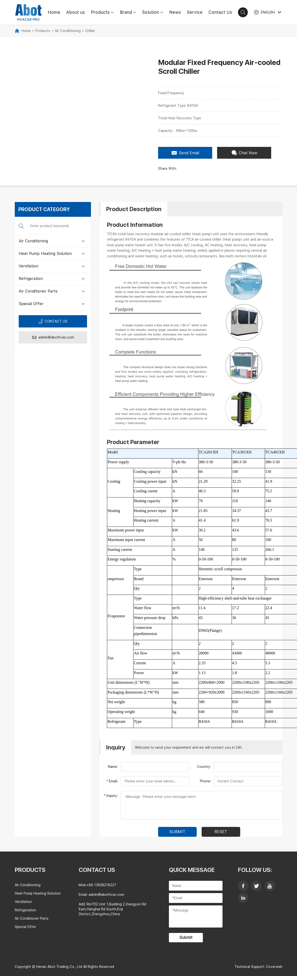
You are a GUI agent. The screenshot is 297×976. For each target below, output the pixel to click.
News (175, 12)
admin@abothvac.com (53, 337)
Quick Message (192, 869)
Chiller (90, 31)
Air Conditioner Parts (38, 291)
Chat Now (244, 153)
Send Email (185, 153)
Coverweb (274, 967)
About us (75, 12)
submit (177, 831)
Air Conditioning (68, 31)
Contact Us (220, 12)
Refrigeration (31, 278)
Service (195, 12)
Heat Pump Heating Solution (45, 253)
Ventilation (28, 266)
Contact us (52, 321)
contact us (97, 869)
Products (104, 12)
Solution (154, 12)
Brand (129, 12)
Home (54, 12)
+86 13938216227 (101, 885)
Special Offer (31, 303)
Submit (186, 937)
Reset (220, 831)
